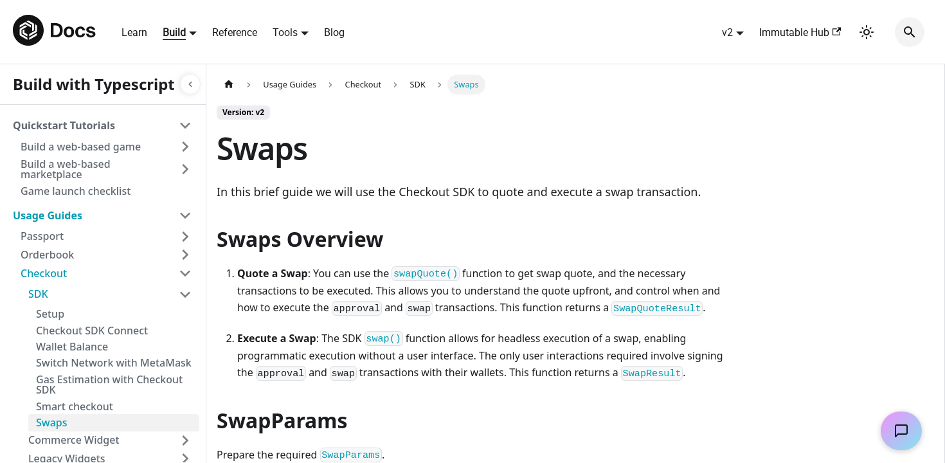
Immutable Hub (800, 32)
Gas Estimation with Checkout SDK (109, 384)
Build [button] (174, 32)
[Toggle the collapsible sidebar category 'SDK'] (185, 294)
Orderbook (47, 255)
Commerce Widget (74, 440)
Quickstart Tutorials (64, 125)
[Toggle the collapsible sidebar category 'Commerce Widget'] (185, 440)
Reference (234, 32)
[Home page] (229, 85)
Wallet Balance (72, 347)
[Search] (909, 32)
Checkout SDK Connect (92, 330)
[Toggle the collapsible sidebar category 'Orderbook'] (185, 255)
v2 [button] (727, 32)
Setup (50, 314)
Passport (42, 236)
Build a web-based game (81, 147)
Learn (134, 32)
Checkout (44, 273)
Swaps (52, 422)
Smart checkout (74, 406)
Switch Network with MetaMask (114, 363)
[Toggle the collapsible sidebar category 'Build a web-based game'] (185, 146)
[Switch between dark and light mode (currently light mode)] (866, 32)
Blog (334, 32)
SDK (38, 294)
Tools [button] (285, 32)
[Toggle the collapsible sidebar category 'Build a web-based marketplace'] (185, 169)
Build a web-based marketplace (66, 169)
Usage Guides (47, 215)
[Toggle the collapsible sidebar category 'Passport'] (185, 236)
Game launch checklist (75, 191)
